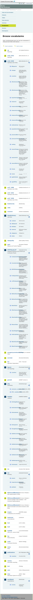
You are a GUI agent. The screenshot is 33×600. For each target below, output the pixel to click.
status (13, 236)
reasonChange (15, 149)
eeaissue (14, 229)
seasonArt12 (15, 157)
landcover (10, 517)
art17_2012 (10, 193)
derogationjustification (15, 428)
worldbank (10, 579)
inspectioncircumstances (15, 482)
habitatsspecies (15, 460)
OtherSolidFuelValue (15, 317)
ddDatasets (14, 223)
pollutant (14, 487)
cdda (8, 207)
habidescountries (15, 433)
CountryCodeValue (15, 263)
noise (9, 547)
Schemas (4, 22)
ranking (13, 144)
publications (11, 552)
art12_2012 (10, 55)
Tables (3, 17)
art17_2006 (10, 187)
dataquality (10, 240)
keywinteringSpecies (15, 97)
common (10, 211)
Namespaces (5, 30)
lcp (8, 536)
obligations (14, 233)
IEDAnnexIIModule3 (13, 498)
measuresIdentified (15, 106)
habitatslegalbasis (15, 438)
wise (8, 574)
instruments (14, 464)
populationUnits (15, 129)
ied (8, 473)
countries (14, 76)
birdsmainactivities (15, 407)
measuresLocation (15, 110)
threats (13, 169)
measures (14, 101)
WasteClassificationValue (15, 341)
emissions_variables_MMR (15, 389)
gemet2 (9, 380)
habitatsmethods (15, 449)
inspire (9, 512)
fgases (9, 367)
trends (13, 174)
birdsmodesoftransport (15, 419)
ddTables (14, 226)
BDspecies (14, 66)
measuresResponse (15, 120)
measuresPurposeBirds (15, 115)
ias (8, 469)
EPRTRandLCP (11, 250)
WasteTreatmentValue (15, 346)
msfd (8, 541)
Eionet (8, 9)
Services (4, 28)
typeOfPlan (14, 181)
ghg (8, 383)
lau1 (8, 523)
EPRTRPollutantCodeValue (15, 269)
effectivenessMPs (15, 81)
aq (8, 50)
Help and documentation (7, 12)
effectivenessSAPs (15, 90)
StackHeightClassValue (15, 330)
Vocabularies (5, 25)
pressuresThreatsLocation (15, 138)
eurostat (9, 358)
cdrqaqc (14, 70)
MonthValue (14, 305)
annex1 (13, 478)
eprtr (8, 244)
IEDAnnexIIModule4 (13, 505)
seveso (9, 560)
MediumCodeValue (15, 288)
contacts (14, 220)
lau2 (8, 526)
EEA (8, 1)
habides (9, 396)
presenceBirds (15, 134)
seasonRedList (15, 163)
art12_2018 (10, 61)
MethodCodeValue (15, 299)
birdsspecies (15, 424)
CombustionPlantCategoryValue (15, 256)
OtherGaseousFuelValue (15, 310)
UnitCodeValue (15, 334)
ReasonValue (15, 324)
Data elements (5, 20)
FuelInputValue (15, 275)
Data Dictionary (13, 9)
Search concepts (19, 46)
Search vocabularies (9, 46)
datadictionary (11, 215)
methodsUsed (15, 125)
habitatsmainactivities (15, 444)
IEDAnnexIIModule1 (13, 492)
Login (21, 3)
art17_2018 (10, 198)
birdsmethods (15, 412)
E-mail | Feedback (6, 595)
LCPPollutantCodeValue (15, 281)
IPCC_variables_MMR (15, 392)
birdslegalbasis (15, 401)
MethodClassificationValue (15, 293)
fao (8, 361)
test (8, 566)
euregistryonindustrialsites (13, 352)
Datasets (4, 15)
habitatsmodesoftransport (15, 454)
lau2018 (9, 530)
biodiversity (10, 203)
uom (8, 570)
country (13, 584)
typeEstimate (15, 177)
